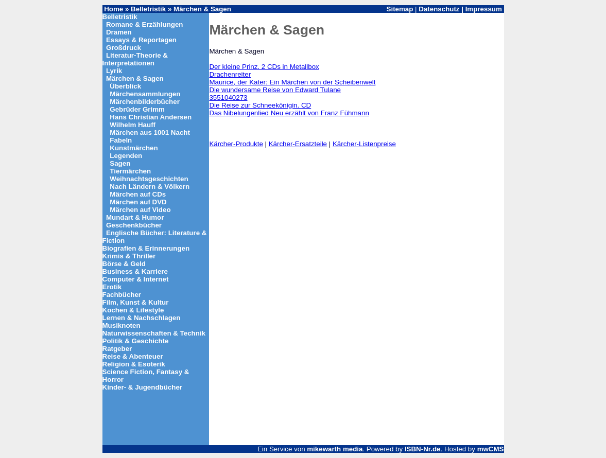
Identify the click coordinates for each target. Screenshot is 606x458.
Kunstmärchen (134, 148)
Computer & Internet (135, 279)
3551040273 (228, 97)
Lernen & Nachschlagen (141, 318)
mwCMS (490, 449)
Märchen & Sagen (202, 9)
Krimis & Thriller (129, 256)
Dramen (119, 32)
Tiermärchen (130, 171)
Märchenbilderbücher (145, 101)
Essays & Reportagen (141, 40)
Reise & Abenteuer (132, 356)
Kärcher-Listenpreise (364, 144)
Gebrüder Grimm (137, 109)
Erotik (112, 287)
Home (113, 9)
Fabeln (121, 140)
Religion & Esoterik (133, 364)
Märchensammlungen (145, 94)
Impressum (483, 9)
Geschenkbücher (134, 225)
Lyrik (114, 71)
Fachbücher (122, 294)
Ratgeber (117, 349)
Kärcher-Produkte (236, 144)
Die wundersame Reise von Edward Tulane (275, 90)
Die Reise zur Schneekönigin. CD (260, 105)
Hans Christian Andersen (151, 117)
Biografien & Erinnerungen (146, 248)
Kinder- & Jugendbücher (142, 387)
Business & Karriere (135, 271)
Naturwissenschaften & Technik (153, 333)
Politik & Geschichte (135, 341)
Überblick (125, 86)
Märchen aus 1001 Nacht (150, 132)
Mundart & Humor (135, 217)
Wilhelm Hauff (132, 125)
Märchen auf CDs (138, 194)
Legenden (126, 156)
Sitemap (400, 9)
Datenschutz (439, 9)
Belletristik (148, 9)
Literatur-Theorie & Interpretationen (135, 59)
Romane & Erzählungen (144, 24)
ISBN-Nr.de (423, 449)
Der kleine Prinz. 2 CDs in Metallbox (264, 67)
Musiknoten (121, 325)
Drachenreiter (230, 74)
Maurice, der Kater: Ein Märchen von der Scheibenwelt (292, 82)
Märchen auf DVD (138, 202)
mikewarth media (334, 449)
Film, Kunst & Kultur (135, 302)
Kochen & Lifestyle (133, 310)
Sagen (120, 163)
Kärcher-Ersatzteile (298, 144)
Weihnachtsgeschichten (149, 179)
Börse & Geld (124, 264)
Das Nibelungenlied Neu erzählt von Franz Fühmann (289, 113)
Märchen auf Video (140, 210)
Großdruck (123, 47)
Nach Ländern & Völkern (149, 186)
